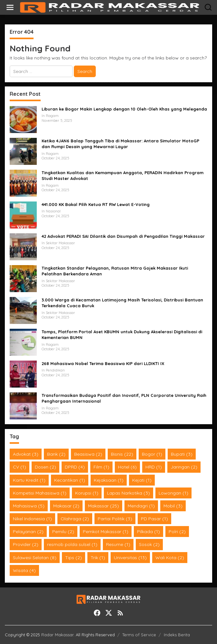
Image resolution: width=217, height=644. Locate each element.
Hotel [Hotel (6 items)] (127, 467)
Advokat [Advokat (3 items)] (25, 454)
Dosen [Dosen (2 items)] (45, 467)
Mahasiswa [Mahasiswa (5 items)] (28, 506)
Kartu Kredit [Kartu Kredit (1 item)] (29, 480)
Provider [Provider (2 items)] (25, 544)
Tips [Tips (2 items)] (73, 557)
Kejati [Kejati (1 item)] (142, 480)
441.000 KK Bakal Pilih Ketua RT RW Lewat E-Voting (96, 204)
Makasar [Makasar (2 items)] (66, 506)
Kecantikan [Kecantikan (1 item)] (69, 480)
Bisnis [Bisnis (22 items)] (122, 454)
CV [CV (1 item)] (19, 467)
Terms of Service (139, 634)
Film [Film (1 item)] (101, 467)
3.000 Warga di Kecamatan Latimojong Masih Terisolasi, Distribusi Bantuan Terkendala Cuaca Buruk (122, 302)
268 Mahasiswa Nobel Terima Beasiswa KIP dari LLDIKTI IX (103, 363)
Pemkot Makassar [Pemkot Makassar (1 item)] (105, 531)
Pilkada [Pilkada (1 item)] (148, 531)
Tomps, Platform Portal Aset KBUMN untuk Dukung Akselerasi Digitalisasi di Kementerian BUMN (122, 334)
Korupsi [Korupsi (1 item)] (86, 493)
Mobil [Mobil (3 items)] (172, 506)
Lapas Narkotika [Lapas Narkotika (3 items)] (128, 493)
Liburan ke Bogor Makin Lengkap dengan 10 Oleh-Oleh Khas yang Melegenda (124, 109)
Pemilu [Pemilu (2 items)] (63, 531)
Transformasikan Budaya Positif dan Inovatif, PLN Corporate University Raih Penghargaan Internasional (124, 398)
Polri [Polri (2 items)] (177, 531)
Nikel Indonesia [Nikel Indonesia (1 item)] (32, 519)
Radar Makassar (57, 634)
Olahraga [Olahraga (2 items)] (75, 519)
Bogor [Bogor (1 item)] (152, 454)
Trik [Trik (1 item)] (98, 557)
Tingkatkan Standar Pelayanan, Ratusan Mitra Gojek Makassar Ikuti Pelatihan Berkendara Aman (115, 270)
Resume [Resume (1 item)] (118, 544)
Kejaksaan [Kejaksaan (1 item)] (108, 480)
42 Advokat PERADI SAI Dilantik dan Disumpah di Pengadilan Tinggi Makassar (123, 236)
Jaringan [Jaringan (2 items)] (184, 467)
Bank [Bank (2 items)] (56, 454)
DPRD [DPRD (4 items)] (75, 467)
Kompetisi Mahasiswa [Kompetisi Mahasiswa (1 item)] (39, 493)
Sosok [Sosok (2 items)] (149, 544)
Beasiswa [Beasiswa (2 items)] (88, 454)
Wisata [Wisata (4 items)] (24, 570)
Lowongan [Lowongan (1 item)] (173, 493)
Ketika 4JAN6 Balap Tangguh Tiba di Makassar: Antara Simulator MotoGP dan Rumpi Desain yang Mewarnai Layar (120, 143)
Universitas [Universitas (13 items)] (130, 557)
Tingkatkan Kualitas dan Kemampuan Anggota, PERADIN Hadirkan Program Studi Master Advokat (122, 175)
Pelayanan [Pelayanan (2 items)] (28, 531)
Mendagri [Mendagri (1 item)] (141, 506)
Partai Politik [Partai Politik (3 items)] (115, 519)
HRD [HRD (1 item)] (153, 467)
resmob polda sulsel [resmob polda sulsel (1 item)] (72, 544)
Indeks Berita (177, 634)
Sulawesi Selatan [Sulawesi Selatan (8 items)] (34, 557)
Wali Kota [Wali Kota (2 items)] (169, 557)
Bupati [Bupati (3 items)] (181, 454)
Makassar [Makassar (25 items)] (103, 506)
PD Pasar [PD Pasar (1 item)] (154, 519)
